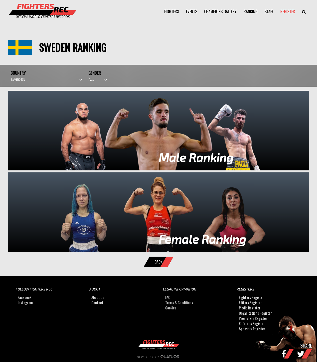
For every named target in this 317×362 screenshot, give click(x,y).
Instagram (25, 302)
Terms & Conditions (179, 302)
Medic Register (249, 308)
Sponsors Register (252, 329)
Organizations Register (255, 313)
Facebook (24, 297)
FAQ (167, 297)
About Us (97, 297)
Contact (97, 302)
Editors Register (250, 302)
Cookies (170, 308)
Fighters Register (251, 297)
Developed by (158, 357)
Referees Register (252, 323)
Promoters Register (253, 318)
